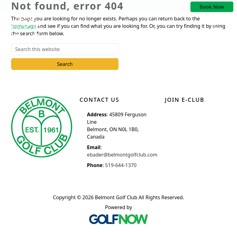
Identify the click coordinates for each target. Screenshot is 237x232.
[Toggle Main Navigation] (217, 30)
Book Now (212, 6)
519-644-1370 (121, 165)
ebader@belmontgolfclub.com (122, 154)
